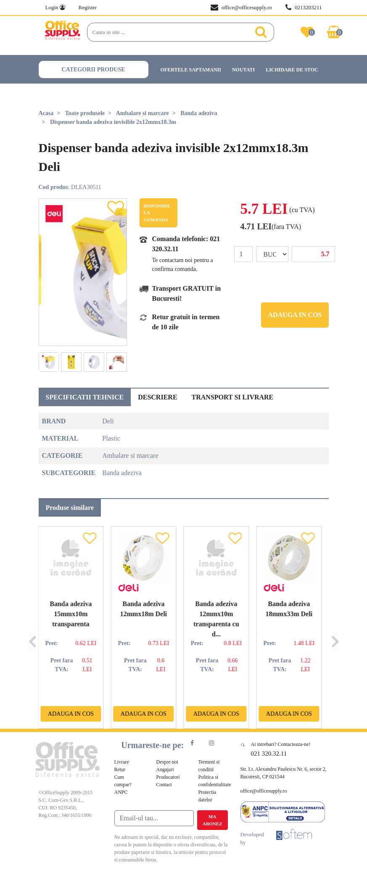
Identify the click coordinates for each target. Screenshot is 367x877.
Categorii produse (93, 69)
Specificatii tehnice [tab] (85, 397)
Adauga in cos (295, 314)
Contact (164, 785)
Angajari (165, 769)
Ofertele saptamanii (191, 70)
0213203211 (303, 7)
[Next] (335, 627)
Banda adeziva (198, 113)
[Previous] (32, 627)
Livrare (121, 762)
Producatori (168, 777)
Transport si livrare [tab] (233, 397)
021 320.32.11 (269, 753)
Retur (120, 769)
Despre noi (167, 762)
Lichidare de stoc (292, 70)
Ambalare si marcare (142, 113)
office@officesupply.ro (241, 7)
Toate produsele (85, 113)
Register (88, 7)
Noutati (243, 70)
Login (55, 7)
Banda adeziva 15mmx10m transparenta (74, 614)
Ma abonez (212, 820)
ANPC (121, 792)
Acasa (46, 113)
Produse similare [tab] (70, 507)
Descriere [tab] (157, 397)
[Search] (171, 32)
